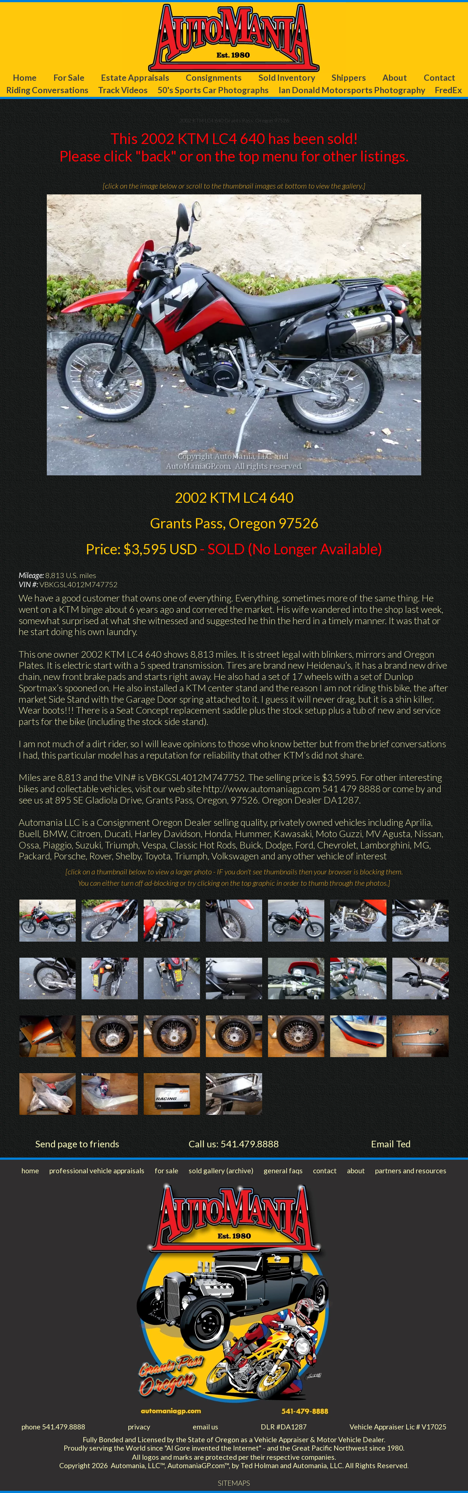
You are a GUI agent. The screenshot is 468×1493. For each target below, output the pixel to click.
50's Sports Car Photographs (213, 90)
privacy (139, 1426)
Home (25, 77)
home (30, 1170)
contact (325, 1170)
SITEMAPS (234, 1483)
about (356, 1170)
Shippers (349, 77)
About (394, 77)
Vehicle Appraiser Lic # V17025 (398, 1426)
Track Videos (123, 90)
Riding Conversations (47, 90)
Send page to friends (77, 1143)
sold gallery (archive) (221, 1170)
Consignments (214, 77)
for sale (166, 1170)
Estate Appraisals (135, 77)
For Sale (68, 77)
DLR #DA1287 (284, 1426)
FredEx (448, 90)
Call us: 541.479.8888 (234, 1143)
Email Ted (391, 1143)
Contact (439, 77)
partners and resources (410, 1170)
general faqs (283, 1170)
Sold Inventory (286, 77)
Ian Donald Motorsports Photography (352, 90)
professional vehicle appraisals (96, 1170)
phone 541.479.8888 (53, 1426)
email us (205, 1426)
